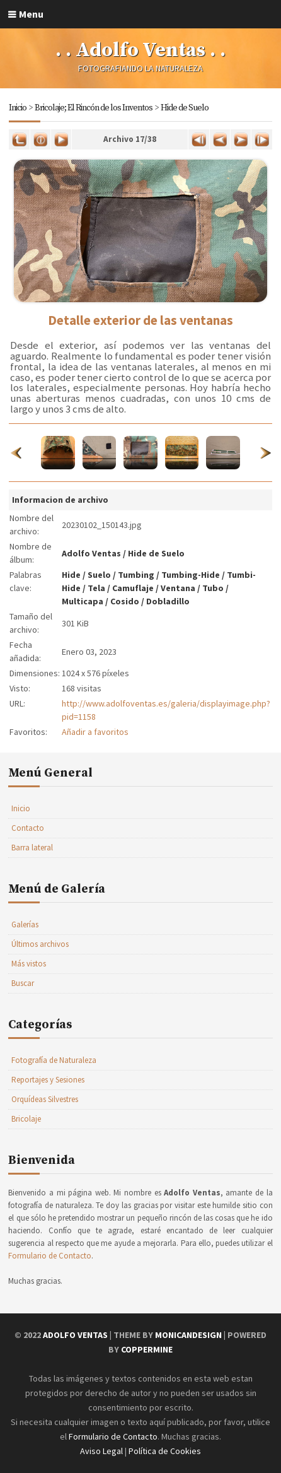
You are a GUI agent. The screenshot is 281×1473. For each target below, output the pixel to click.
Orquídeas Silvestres (44, 1099)
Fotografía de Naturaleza (53, 1060)
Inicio (17, 108)
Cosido (124, 601)
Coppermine (147, 1349)
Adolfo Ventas (91, 553)
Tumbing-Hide (190, 574)
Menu (31, 14)
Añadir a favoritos (95, 731)
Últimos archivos (40, 944)
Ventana (178, 588)
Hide (71, 574)
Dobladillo (168, 601)
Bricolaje (26, 1118)
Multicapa (82, 601)
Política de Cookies (165, 1451)
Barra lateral (32, 847)
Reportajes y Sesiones (47, 1079)
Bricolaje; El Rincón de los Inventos (93, 108)
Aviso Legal (101, 1451)
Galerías (24, 924)
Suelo (99, 574)
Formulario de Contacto (49, 1255)
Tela (96, 588)
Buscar (22, 983)
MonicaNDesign (188, 1335)
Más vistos (28, 963)
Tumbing (136, 574)
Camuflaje (133, 588)
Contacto (27, 828)
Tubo (213, 588)
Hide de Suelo (185, 108)
